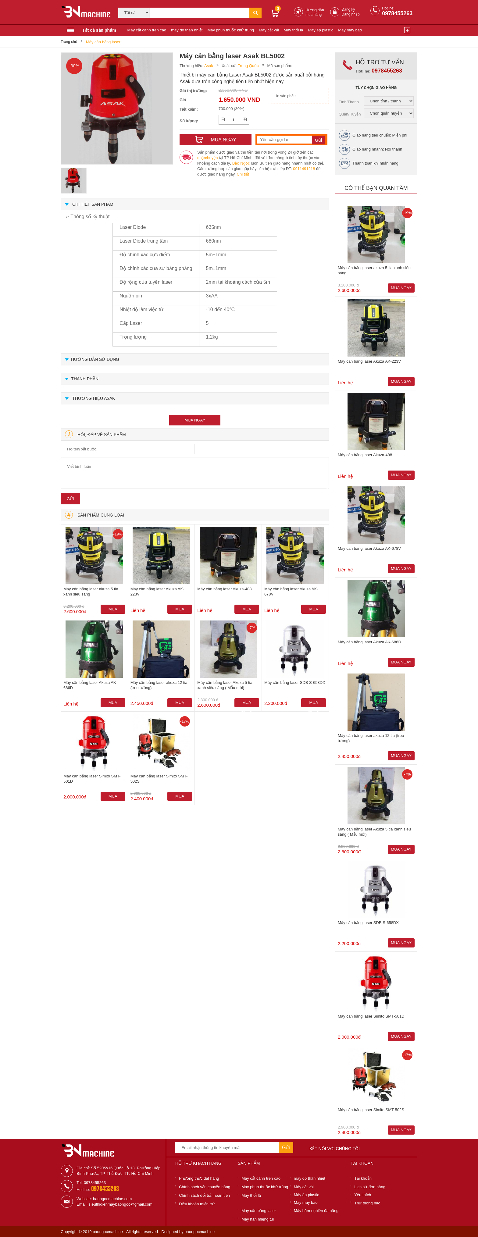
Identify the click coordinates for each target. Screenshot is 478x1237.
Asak (208, 65)
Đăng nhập (351, 14)
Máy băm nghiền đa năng (316, 1210)
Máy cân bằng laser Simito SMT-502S (159, 779)
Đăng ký (348, 9)
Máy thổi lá (293, 30)
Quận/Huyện (350, 114)
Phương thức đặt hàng (199, 1178)
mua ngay (194, 420)
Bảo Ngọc (241, 163)
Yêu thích (362, 1195)
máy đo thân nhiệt (186, 30)
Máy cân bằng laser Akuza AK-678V (291, 591)
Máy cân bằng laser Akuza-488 (224, 589)
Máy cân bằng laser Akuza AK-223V (157, 591)
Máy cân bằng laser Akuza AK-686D (90, 685)
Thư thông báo (367, 1203)
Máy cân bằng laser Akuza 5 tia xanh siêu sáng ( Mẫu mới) (224, 685)
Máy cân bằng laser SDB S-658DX (294, 682)
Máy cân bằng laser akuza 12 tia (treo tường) (158, 685)
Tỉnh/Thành (349, 102)
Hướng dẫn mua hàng (314, 12)
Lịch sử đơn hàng (369, 1187)
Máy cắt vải (269, 30)
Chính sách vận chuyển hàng (204, 1187)
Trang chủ (69, 42)
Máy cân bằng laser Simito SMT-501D (92, 779)
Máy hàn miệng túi (257, 1219)
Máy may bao (350, 30)
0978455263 (397, 13)
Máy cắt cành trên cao (146, 30)
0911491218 (304, 168)
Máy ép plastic (320, 30)
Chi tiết (243, 174)
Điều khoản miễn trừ (197, 1204)
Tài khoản (363, 1178)
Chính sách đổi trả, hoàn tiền (204, 1195)
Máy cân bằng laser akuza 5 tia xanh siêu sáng (90, 591)
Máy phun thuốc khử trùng (230, 30)
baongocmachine (199, 1231)
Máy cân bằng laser (103, 42)
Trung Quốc (248, 65)
